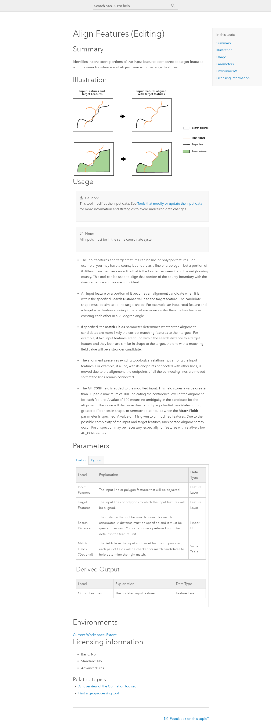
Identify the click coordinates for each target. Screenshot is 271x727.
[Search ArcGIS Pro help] (131, 6)
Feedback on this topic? (189, 718)
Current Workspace (89, 635)
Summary (223, 43)
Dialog (81, 460)
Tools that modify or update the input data (169, 203)
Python (96, 460)
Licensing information (233, 78)
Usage (221, 57)
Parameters (225, 64)
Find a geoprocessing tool (98, 693)
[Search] (173, 6)
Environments (226, 71)
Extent (111, 635)
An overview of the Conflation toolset (107, 686)
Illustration (224, 50)
